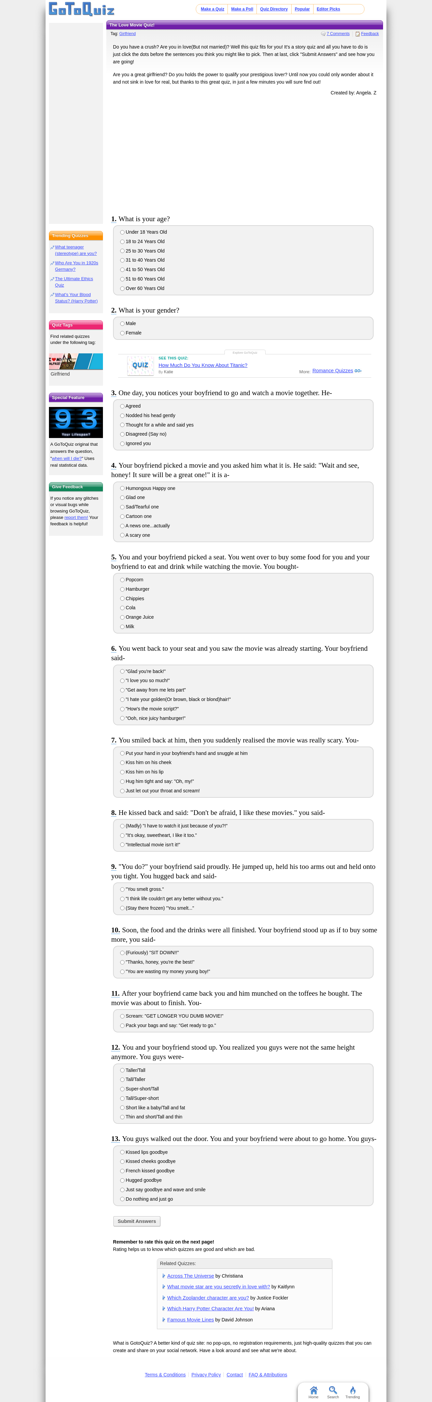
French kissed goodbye (147, 1170)
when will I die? (67, 458)
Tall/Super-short (139, 1098)
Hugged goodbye (141, 1180)
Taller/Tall (132, 1070)
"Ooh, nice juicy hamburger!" (153, 718)
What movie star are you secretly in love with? (218, 1286)
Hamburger (135, 589)
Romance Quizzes (332, 370)
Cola (128, 607)
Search (333, 1392)
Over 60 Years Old (142, 288)
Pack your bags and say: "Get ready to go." (168, 1025)
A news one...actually (145, 525)
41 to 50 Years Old (142, 269)
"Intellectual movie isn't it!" (150, 844)
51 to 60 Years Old (142, 279)
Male (128, 323)
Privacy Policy (206, 1374)
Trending (352, 1392)
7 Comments (338, 33)
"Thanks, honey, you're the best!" (157, 962)
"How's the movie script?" (149, 708)
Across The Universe (190, 1276)
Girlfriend (127, 33)
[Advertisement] (245, 154)
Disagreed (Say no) (143, 434)
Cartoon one (136, 516)
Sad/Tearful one (139, 506)
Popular (302, 9)
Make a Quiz (212, 9)
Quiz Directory (274, 9)
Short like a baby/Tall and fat (152, 1107)
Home (313, 1392)
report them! (76, 517)
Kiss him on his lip (142, 772)
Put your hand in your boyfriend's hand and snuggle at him (184, 753)
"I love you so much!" (145, 680)
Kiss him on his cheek (145, 762)
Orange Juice (137, 617)
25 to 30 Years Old (142, 251)
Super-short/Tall (139, 1088)
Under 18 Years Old (143, 232)
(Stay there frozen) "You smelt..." (157, 908)
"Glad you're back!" (143, 671)
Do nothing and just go (146, 1199)
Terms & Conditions (165, 1374)
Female (131, 332)
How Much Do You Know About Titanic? (203, 365)
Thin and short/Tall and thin (151, 1116)
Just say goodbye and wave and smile (163, 1189)
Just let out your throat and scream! (160, 790)
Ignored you (135, 443)
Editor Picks (328, 9)
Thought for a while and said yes (157, 425)
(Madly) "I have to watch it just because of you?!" (174, 825)
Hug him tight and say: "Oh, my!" (157, 781)
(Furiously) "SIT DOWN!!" (149, 952)
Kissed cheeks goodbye (148, 1161)
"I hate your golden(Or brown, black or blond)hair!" (175, 699)
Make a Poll (242, 9)
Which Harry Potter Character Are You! (210, 1308)
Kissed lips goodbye (144, 1152)
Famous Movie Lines (190, 1319)
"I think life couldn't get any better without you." (171, 898)
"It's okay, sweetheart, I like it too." (158, 835)
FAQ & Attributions (268, 1374)
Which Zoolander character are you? (208, 1298)
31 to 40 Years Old (142, 260)
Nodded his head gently (148, 415)
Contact (234, 1374)
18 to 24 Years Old (142, 241)
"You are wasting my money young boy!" (165, 971)
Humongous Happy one (148, 488)
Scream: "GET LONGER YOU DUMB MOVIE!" (171, 1016)
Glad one (132, 497)
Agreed (130, 406)
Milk (127, 626)
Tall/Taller (132, 1079)
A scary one (135, 535)
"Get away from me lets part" (153, 690)
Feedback (370, 33)
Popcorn (131, 579)
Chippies (132, 598)
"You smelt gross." (142, 889)
